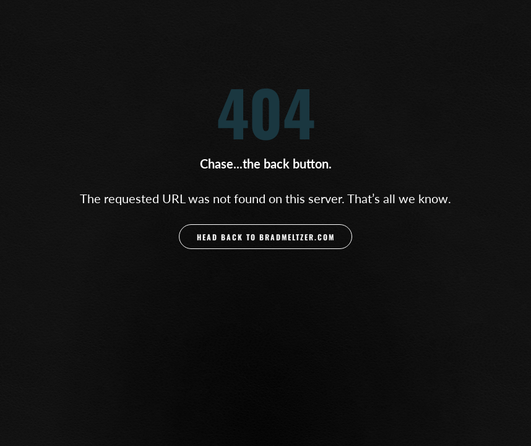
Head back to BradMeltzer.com (266, 237)
